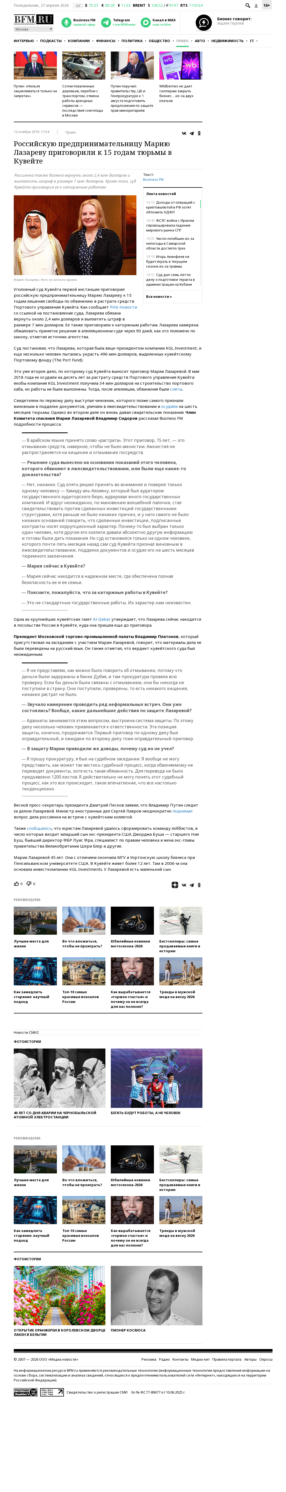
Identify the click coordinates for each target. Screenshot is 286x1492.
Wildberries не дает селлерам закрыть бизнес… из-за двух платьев (176, 93)
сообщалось (39, 828)
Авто (200, 40)
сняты (176, 389)
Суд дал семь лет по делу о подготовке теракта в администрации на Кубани (170, 279)
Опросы (266, 1359)
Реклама (149, 1359)
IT (252, 40)
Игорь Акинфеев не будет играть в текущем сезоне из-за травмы (167, 261)
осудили (169, 406)
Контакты (180, 1359)
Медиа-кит (200, 1359)
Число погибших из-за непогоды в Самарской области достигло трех (170, 243)
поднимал (182, 811)
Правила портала (227, 1359)
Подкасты (51, 40)
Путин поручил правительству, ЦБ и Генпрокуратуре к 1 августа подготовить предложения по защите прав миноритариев (132, 98)
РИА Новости (123, 307)
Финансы (105, 40)
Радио (164, 1359)
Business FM (153, 179)
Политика (132, 40)
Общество (159, 40)
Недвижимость (227, 40)
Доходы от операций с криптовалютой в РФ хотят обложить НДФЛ (170, 207)
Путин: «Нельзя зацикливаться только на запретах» (35, 91)
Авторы (250, 1359)
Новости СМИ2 (26, 1032)
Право (182, 40)
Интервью (24, 40)
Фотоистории (27, 1041)
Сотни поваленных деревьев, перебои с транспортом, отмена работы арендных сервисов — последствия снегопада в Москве (82, 101)
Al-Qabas (101, 619)
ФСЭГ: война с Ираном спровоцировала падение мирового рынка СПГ (170, 225)
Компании (79, 40)
